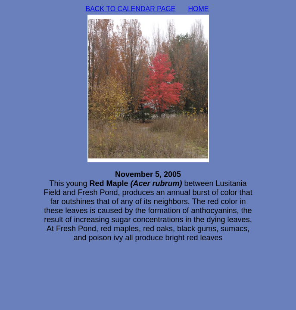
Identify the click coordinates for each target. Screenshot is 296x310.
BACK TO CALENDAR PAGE (131, 8)
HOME (198, 8)
